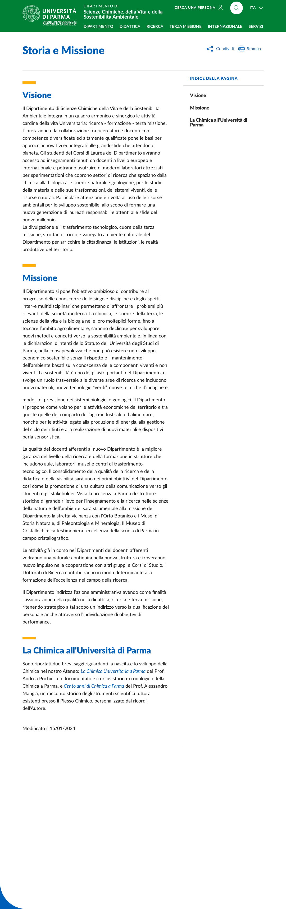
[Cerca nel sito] (236, 8)
